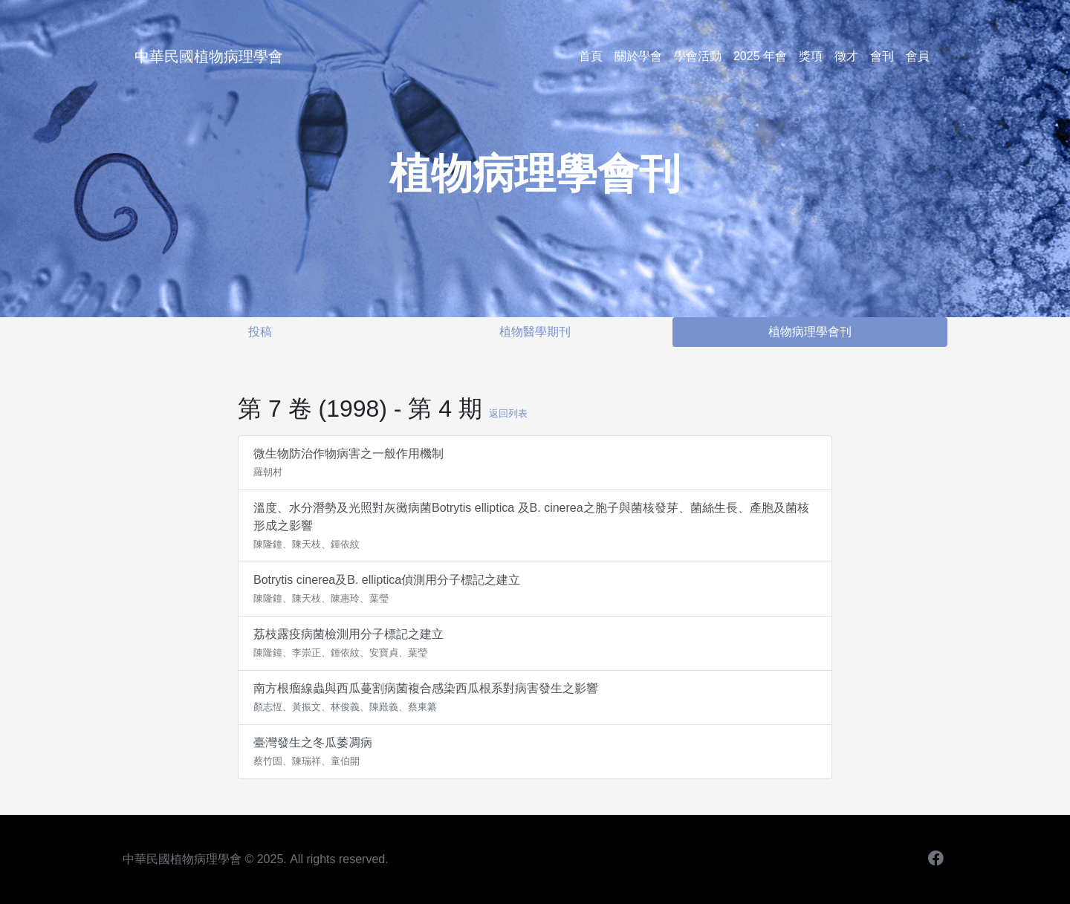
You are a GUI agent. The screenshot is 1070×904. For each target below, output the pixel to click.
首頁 (591, 56)
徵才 (846, 56)
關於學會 (638, 56)
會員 (918, 56)
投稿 (260, 331)
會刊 (882, 56)
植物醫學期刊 (535, 331)
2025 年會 (760, 56)
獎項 (811, 56)
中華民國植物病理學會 (208, 56)
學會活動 (698, 56)
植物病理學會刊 (810, 331)
